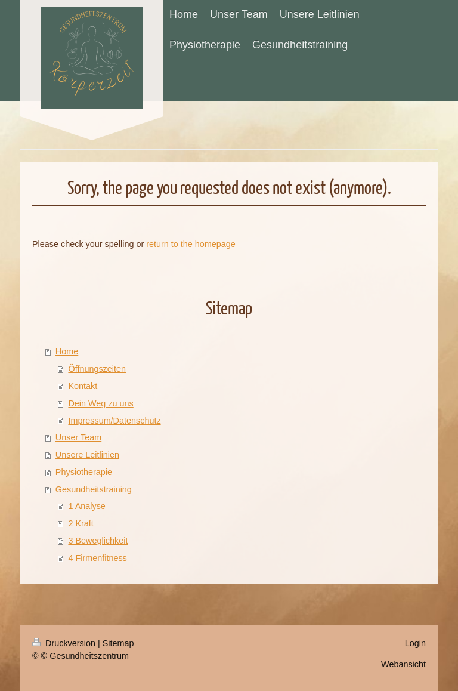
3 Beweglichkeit (98, 540)
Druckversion (65, 643)
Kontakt (82, 386)
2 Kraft (80, 523)
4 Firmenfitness (97, 558)
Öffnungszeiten (97, 369)
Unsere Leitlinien (87, 454)
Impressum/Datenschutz (114, 420)
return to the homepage (191, 244)
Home (66, 351)
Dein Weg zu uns (100, 403)
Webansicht (403, 664)
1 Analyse (86, 506)
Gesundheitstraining (93, 489)
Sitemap (118, 643)
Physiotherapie (83, 472)
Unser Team (78, 437)
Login (415, 643)
